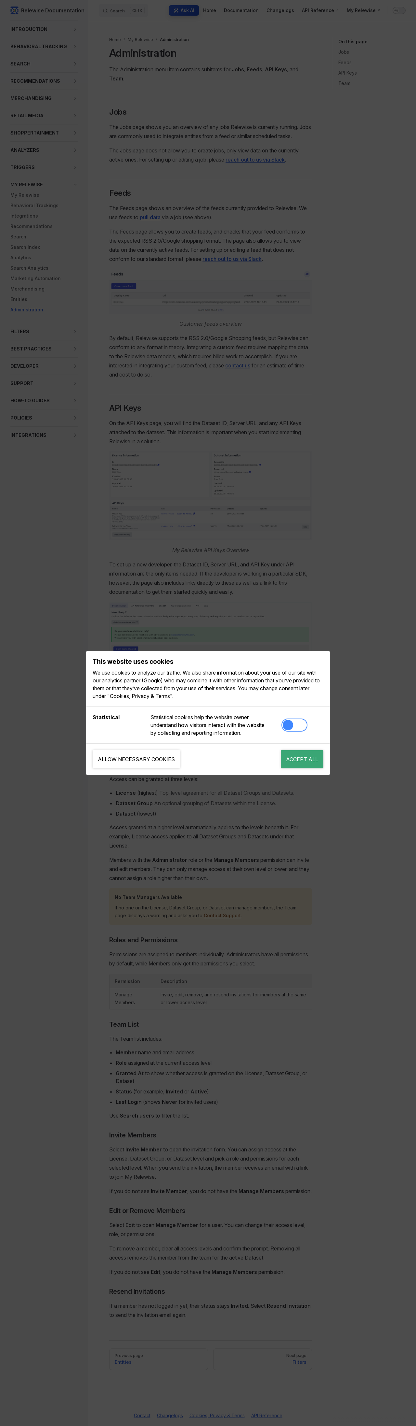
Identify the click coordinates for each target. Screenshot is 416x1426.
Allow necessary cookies (136, 759)
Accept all (302, 759)
